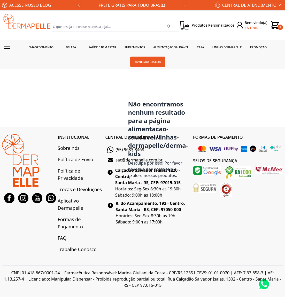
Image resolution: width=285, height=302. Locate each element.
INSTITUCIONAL (73, 137)
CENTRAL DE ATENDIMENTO (132, 137)
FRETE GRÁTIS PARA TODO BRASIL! (132, 5)
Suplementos (135, 47)
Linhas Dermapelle (227, 47)
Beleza (71, 47)
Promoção (258, 47)
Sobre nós (68, 148)
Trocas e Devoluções (80, 189)
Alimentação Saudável (171, 47)
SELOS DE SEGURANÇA (215, 161)
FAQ (62, 238)
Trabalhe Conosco (77, 249)
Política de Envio (75, 159)
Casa (200, 47)
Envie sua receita (147, 62)
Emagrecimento (41, 47)
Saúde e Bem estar (102, 47)
